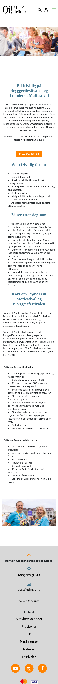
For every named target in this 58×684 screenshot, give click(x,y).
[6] (27, 523)
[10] (41, 523)
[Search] (40, 9)
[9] (37, 523)
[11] (44, 523)
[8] (34, 523)
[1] (10, 523)
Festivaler (29, 657)
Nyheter (29, 649)
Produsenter (29, 641)
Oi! (29, 634)
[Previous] (4, 513)
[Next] (53, 513)
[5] (24, 523)
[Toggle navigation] (54, 10)
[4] (20, 523)
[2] (14, 523)
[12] (47, 523)
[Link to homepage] (13, 9)
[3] (17, 523)
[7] (30, 523)
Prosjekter (29, 626)
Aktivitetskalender (29, 619)
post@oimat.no (28, 589)
